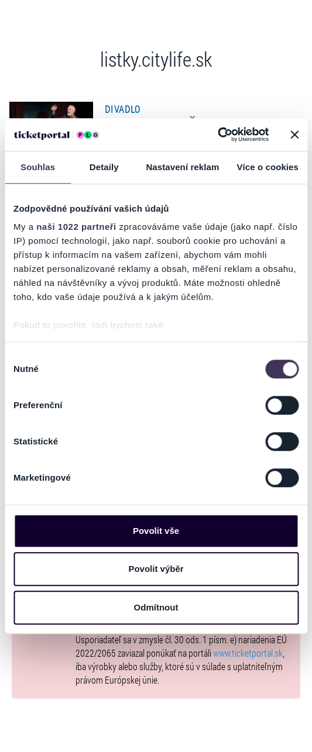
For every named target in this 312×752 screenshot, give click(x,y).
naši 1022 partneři (76, 227)
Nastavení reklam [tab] (182, 167)
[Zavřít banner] (294, 134)
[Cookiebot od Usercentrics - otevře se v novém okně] (217, 134)
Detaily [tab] (104, 167)
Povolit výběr (155, 569)
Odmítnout (156, 607)
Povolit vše (156, 531)
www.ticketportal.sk (248, 653)
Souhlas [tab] (37, 167)
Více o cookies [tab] (267, 167)
